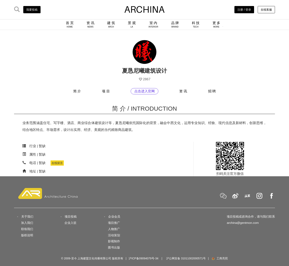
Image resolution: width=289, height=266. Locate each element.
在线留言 (57, 163)
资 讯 (90, 24)
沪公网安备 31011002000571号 (186, 258)
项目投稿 (71, 216)
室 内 (153, 24)
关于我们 (27, 216)
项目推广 (114, 222)
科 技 (196, 24)
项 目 (106, 91)
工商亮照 (219, 258)
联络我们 (27, 229)
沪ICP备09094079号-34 (143, 258)
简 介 (77, 91)
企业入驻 (70, 222)
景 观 (132, 24)
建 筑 (111, 24)
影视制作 (114, 241)
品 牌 (175, 24)
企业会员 (114, 216)
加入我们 (27, 222)
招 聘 (212, 91)
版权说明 (27, 235)
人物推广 (114, 229)
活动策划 (114, 235)
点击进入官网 (144, 91)
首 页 (70, 24)
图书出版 (114, 247)
